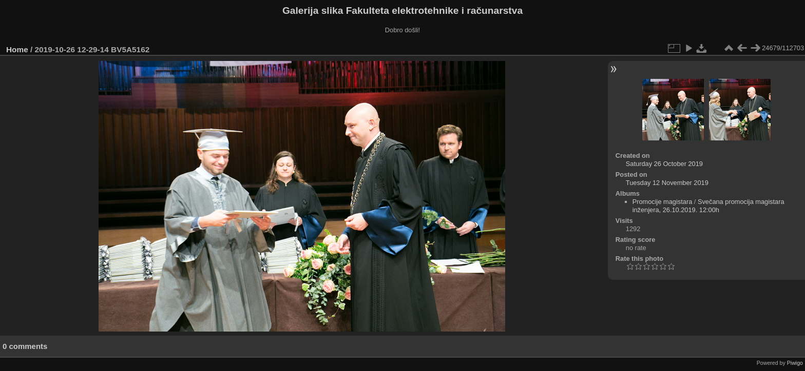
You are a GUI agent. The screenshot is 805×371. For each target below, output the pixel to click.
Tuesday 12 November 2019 (667, 183)
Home (17, 49)
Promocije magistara (662, 201)
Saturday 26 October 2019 (664, 164)
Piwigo (795, 363)
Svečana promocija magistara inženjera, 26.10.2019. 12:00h (708, 206)
